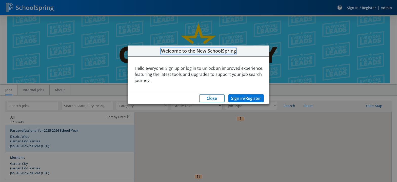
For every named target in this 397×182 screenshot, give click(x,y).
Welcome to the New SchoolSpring (198, 51)
